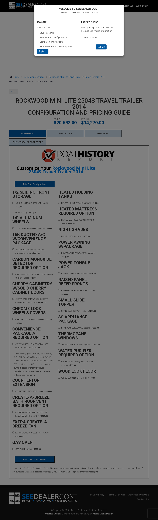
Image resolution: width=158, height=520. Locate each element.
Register (43, 51)
